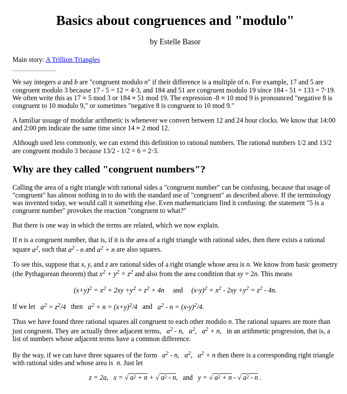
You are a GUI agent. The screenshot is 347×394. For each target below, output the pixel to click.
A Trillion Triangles (73, 59)
